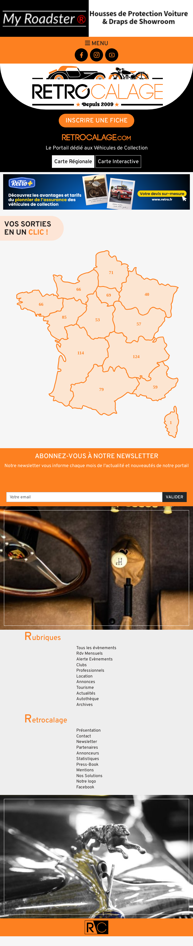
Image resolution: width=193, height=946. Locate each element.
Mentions (85, 770)
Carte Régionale (73, 161)
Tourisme (85, 687)
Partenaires (87, 747)
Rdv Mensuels (89, 653)
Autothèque (87, 699)
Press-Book (87, 764)
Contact (83, 736)
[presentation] (97, 480)
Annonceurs (87, 753)
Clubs (81, 665)
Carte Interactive (118, 161)
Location (84, 676)
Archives (84, 704)
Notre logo (86, 781)
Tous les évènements (96, 648)
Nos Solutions (89, 776)
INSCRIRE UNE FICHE (97, 120)
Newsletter (86, 742)
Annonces (85, 682)
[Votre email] (84, 497)
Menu (96, 43)
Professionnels (90, 670)
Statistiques (87, 759)
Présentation (88, 730)
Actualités (85, 693)
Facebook (85, 787)
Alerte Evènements (94, 659)
